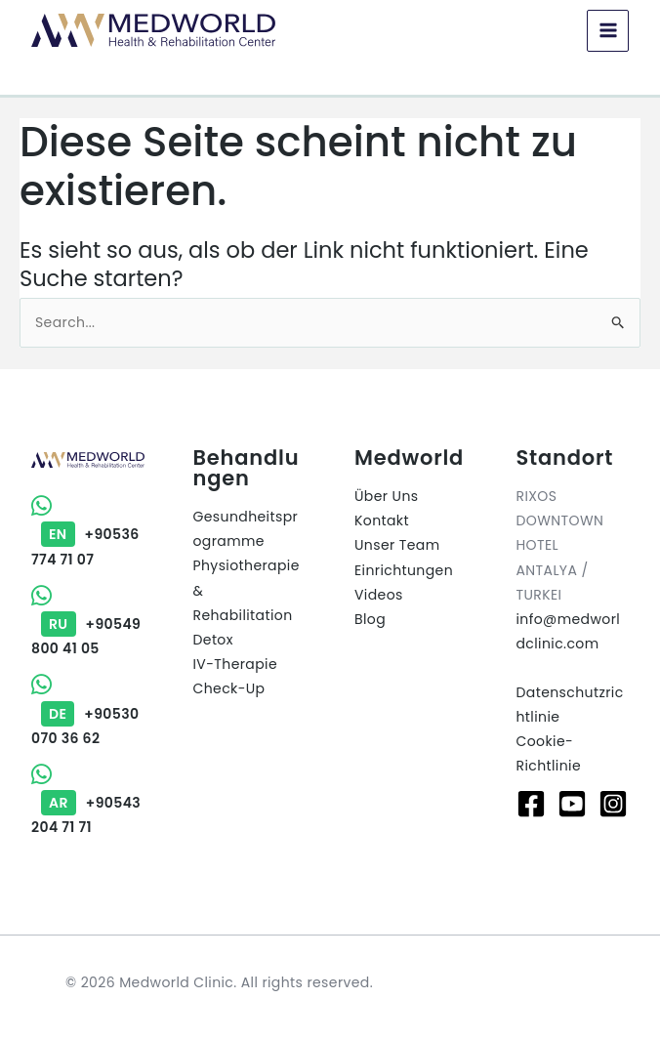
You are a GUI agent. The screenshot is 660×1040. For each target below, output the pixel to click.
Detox (213, 639)
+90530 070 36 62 (85, 713)
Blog (370, 619)
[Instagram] (613, 803)
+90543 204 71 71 (86, 803)
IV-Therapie (235, 664)
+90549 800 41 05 (86, 624)
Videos (378, 594)
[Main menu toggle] (608, 31)
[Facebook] (531, 803)
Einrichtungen (403, 570)
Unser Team (397, 545)
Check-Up (229, 688)
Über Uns (386, 496)
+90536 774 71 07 (85, 534)
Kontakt (381, 520)
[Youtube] (572, 803)
